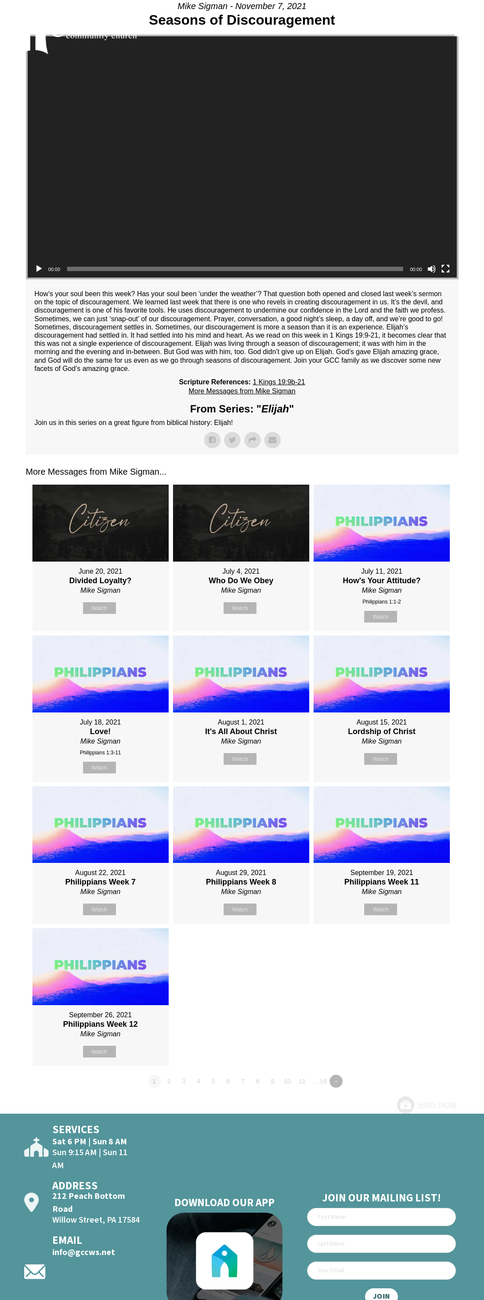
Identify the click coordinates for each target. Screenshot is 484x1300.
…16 (320, 1081)
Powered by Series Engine (426, 1105)
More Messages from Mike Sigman (242, 391)
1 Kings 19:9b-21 (279, 382)
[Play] (39, 269)
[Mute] (431, 269)
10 (287, 1081)
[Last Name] (381, 1244)
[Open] (463, 31)
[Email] (381, 1271)
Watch (99, 608)
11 (302, 1081)
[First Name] (381, 1217)
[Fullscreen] (445, 269)
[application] (242, 157)
